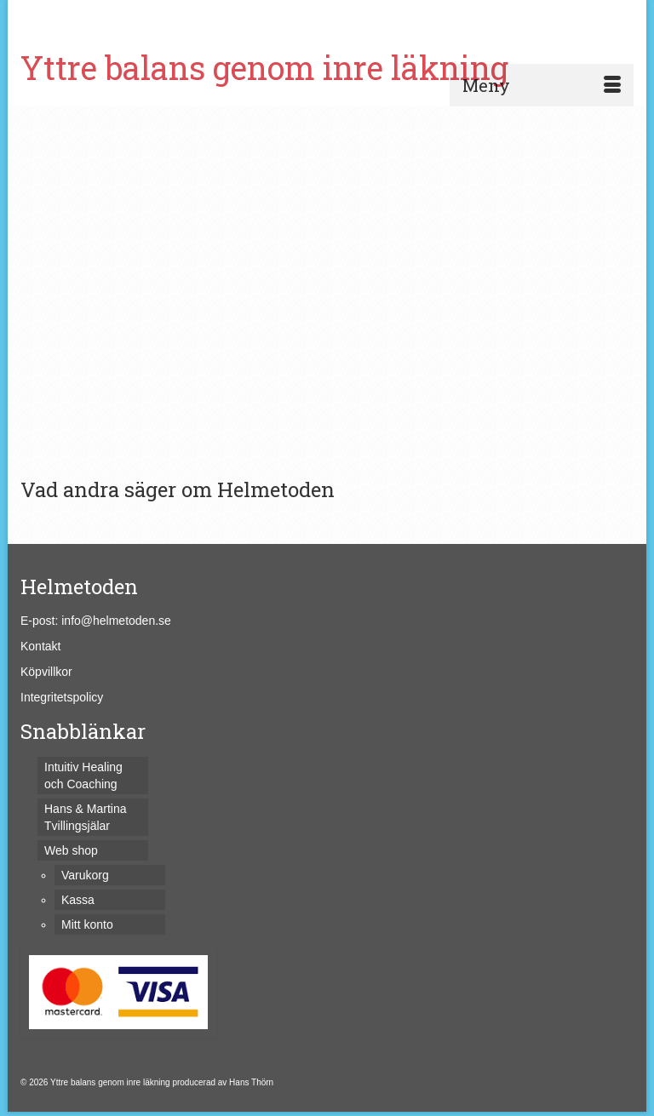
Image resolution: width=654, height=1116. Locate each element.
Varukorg (74, 14)
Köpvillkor (46, 671)
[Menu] (542, 85)
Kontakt (40, 646)
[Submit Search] (448, 14)
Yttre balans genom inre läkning (264, 67)
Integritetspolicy (61, 697)
